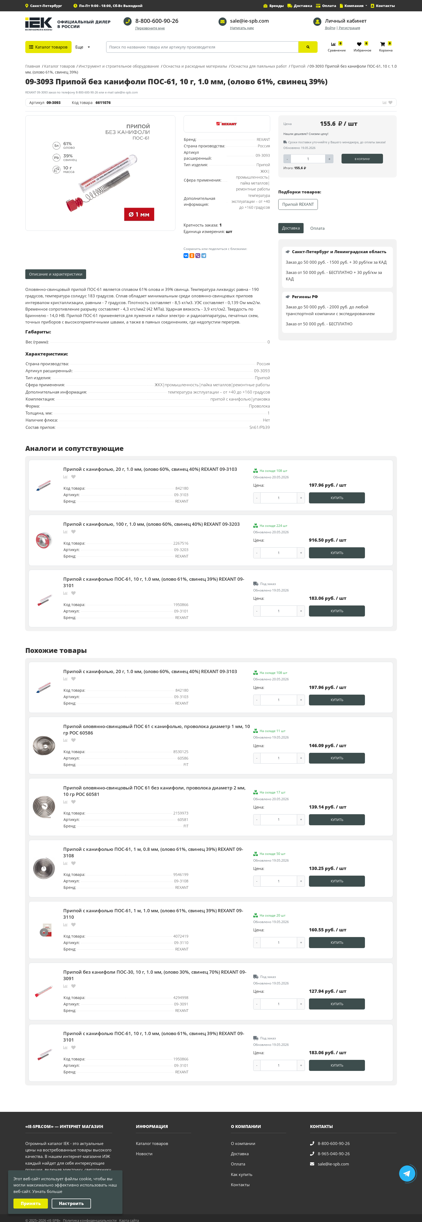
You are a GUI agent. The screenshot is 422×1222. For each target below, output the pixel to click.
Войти (330, 28)
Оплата (238, 1159)
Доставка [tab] (291, 228)
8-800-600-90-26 (156, 21)
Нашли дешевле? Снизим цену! (305, 134)
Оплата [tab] (317, 228)
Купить (337, 497)
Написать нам (242, 28)
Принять (31, 1203)
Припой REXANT (298, 204)
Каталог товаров (152, 1138)
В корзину (362, 159)
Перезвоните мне (150, 28)
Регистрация (349, 28)
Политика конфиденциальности (90, 1215)
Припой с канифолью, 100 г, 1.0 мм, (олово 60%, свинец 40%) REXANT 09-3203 (151, 523)
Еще (79, 47)
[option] (100, 173)
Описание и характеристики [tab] (55, 274)
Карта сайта (129, 1215)
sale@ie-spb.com (249, 21)
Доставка (240, 1149)
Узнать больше (47, 1191)
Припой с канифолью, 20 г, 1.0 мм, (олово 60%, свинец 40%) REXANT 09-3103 (150, 469)
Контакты (240, 1179)
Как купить (241, 1169)
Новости (144, 1149)
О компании (243, 1138)
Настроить (71, 1203)
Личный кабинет (346, 21)
